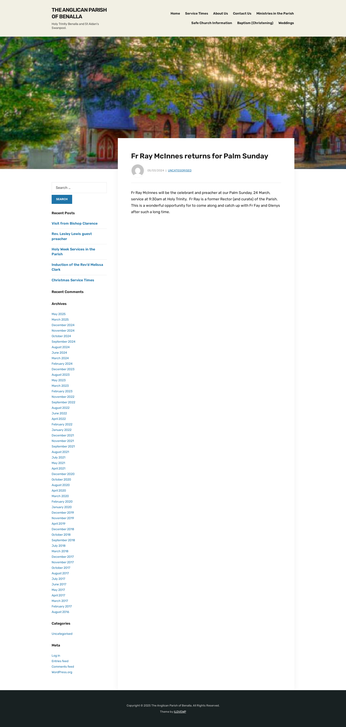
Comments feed (63, 667)
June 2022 (59, 413)
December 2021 (63, 435)
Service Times (196, 13)
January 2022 (61, 430)
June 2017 (59, 584)
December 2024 (63, 325)
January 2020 (62, 507)
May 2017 (58, 590)
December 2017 (63, 557)
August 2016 (60, 612)
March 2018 (60, 551)
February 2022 (62, 424)
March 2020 (60, 496)
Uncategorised (180, 170)
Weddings (286, 23)
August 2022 (61, 408)
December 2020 (63, 474)
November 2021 (63, 441)
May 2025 (59, 314)
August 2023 (61, 375)
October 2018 (61, 535)
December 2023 (63, 369)
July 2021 (58, 457)
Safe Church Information (211, 23)
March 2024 (60, 358)
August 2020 (61, 485)
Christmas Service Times (73, 280)
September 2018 (63, 540)
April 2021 (58, 468)
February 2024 (62, 364)
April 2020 (59, 490)
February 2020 (62, 501)
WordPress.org (62, 672)
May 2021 (58, 463)
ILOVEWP (180, 711)
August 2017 (60, 573)
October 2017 (61, 568)
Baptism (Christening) (255, 23)
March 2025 (60, 319)
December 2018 (63, 529)
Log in (56, 655)
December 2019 (63, 513)
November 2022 (63, 397)
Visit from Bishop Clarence (75, 223)
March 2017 (60, 601)
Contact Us (242, 13)
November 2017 (63, 562)
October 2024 (61, 336)
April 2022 (59, 419)
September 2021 (63, 446)
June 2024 (59, 353)
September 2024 (63, 342)
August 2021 (60, 452)
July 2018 (59, 546)
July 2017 (58, 579)
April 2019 (58, 524)
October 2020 (61, 479)
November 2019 (63, 518)
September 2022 (63, 402)
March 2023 (60, 386)
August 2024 (61, 347)
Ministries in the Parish (275, 13)
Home (175, 13)
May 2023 (59, 380)
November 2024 (63, 331)
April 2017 (58, 595)
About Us (220, 13)
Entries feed (60, 661)
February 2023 (62, 391)
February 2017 (62, 606)
